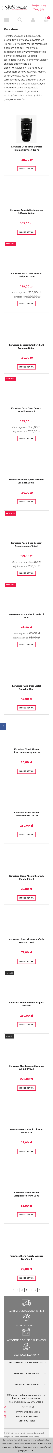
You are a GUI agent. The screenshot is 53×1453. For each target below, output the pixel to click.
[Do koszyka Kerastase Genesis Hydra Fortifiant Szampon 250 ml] (26, 501)
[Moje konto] (33, 19)
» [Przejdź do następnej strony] (39, 1289)
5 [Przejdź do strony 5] (35, 1289)
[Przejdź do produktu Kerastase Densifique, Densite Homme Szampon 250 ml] (26, 129)
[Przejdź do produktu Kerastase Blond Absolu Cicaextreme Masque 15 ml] (26, 734)
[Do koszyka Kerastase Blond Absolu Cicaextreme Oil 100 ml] (26, 834)
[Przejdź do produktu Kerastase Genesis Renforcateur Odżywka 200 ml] (26, 195)
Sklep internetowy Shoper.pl (27, 1437)
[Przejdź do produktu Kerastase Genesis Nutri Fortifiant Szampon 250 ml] (26, 330)
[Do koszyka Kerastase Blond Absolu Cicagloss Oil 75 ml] (26, 1024)
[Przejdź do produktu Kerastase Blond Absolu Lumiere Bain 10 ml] (26, 1241)
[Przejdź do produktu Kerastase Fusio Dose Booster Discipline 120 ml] (26, 259)
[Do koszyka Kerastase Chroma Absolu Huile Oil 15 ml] (26, 644)
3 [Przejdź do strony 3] (26, 1289)
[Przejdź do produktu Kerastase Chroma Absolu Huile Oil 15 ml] (26, 600)
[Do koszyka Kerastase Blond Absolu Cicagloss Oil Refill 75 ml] (26, 1088)
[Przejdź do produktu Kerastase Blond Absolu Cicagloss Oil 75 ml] (26, 988)
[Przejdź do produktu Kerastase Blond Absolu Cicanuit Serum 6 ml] (26, 1114)
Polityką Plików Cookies (20, 1443)
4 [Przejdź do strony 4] (31, 1289)
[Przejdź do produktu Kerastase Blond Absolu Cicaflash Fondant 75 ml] (26, 924)
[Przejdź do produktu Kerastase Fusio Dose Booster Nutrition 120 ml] (26, 393)
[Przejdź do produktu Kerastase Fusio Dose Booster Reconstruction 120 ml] (26, 528)
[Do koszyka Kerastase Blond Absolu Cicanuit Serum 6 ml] (26, 1151)
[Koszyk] (46, 19)
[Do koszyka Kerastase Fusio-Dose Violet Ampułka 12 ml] (26, 707)
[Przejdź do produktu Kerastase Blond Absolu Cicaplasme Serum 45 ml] (26, 1178)
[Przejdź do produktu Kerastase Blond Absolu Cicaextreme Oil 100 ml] (26, 798)
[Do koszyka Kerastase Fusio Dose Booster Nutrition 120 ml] (26, 438)
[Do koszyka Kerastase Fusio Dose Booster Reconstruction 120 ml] (26, 573)
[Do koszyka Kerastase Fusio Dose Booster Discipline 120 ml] (26, 303)
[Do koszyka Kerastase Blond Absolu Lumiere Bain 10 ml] (26, 1278)
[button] (6, 20)
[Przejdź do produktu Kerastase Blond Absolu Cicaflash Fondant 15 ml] (26, 861)
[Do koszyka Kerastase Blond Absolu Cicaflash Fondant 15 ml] (26, 898)
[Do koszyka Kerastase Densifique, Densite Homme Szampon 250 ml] (26, 168)
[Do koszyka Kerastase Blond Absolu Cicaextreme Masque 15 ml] (26, 771)
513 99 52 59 (28, 1407)
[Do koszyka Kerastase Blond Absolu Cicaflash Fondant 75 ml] (26, 961)
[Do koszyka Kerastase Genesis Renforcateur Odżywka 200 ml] (26, 232)
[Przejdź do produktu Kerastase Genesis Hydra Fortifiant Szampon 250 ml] (26, 465)
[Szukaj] (20, 19)
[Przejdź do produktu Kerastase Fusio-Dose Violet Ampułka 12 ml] (26, 671)
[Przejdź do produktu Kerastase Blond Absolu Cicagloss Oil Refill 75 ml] (26, 1051)
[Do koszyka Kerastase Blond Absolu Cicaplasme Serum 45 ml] (26, 1214)
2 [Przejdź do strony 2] (22, 1289)
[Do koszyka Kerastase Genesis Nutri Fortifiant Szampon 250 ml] (26, 366)
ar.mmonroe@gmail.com (28, 1412)
